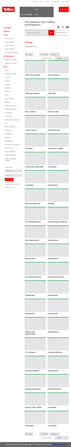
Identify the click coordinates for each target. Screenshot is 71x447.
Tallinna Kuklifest (10, 155)
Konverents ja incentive (12, 144)
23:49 (62, 1)
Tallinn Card (8, 148)
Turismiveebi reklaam (11, 52)
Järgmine (53, 54)
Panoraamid (8, 116)
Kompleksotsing (61, 32)
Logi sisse (64, 9)
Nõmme (7, 102)
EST (67, 1)
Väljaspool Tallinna (11, 109)
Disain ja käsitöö (10, 127)
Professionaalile (55, 1)
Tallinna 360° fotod (11, 63)
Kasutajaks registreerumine (12, 184)
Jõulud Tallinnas (10, 49)
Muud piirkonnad (10, 106)
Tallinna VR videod (11, 60)
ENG (52, 5)
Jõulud (7, 70)
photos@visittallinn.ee (59, 444)
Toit (6, 123)
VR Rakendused (8, 56)
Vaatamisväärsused (10, 74)
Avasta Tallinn (9, 45)
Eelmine (45, 54)
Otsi (51, 32)
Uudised (47, 1)
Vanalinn (7, 81)
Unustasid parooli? (10, 187)
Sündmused (8, 134)
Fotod (5, 67)
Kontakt (29, 14)
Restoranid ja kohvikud (12, 120)
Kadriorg (7, 91)
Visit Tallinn (35, 1)
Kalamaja (8, 88)
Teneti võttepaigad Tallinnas (10, 159)
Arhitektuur (8, 113)
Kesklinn (7, 84)
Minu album (37, 10)
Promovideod (9, 38)
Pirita (6, 95)
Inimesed (7, 137)
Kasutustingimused (23, 14)
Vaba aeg (7, 130)
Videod (5, 35)
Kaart (41, 1)
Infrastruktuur (9, 141)
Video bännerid (9, 42)
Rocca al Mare (9, 98)
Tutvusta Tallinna (10, 151)
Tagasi (30, 54)
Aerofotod (8, 77)
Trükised (6, 31)
